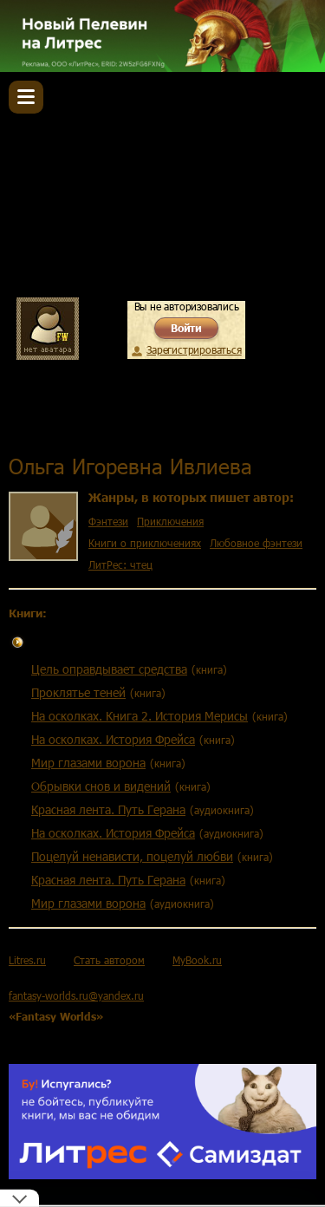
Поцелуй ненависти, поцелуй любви (132, 856)
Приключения (170, 521)
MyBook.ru (197, 960)
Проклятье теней (78, 692)
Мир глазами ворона (88, 762)
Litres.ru (27, 960)
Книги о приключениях (144, 543)
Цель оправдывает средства (109, 669)
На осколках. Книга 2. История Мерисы (139, 715)
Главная (32, 427)
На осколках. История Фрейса (113, 739)
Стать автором (109, 960)
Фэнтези (108, 521)
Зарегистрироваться (193, 349)
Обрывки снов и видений (101, 786)
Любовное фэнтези (256, 543)
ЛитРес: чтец (120, 564)
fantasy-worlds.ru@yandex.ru (76, 995)
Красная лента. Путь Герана (108, 809)
